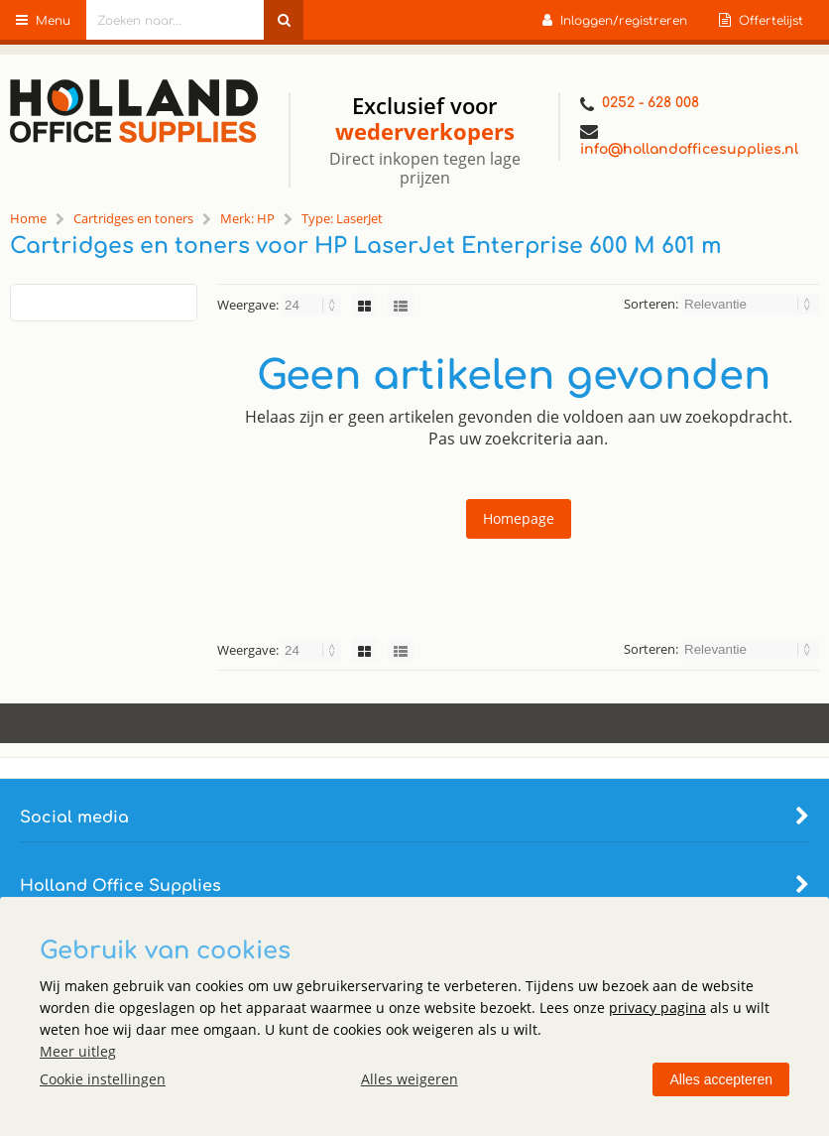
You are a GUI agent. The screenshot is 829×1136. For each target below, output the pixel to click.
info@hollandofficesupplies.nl (689, 140)
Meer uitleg (78, 1051)
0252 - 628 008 (639, 104)
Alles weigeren (409, 1079)
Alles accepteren (720, 1079)
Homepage (518, 518)
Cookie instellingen (103, 1079)
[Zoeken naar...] (283, 20)
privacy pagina (657, 1007)
